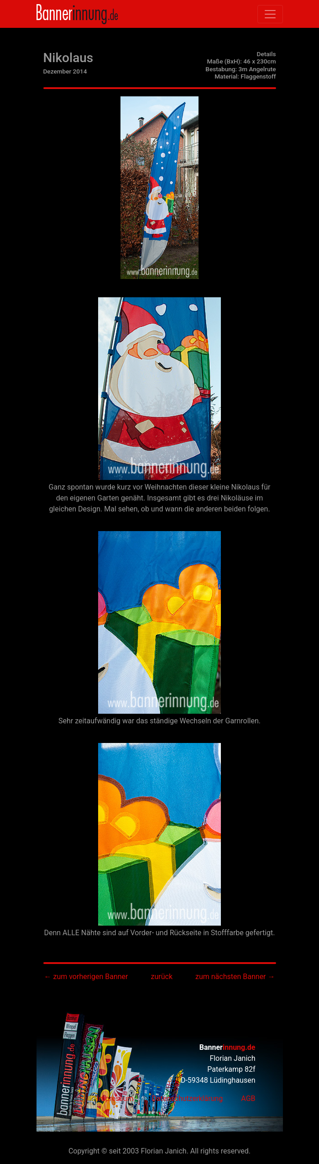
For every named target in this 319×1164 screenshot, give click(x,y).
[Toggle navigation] (270, 14)
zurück (162, 976)
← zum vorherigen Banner (86, 976)
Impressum (115, 1098)
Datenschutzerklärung (187, 1098)
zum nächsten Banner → (235, 976)
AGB (248, 1098)
